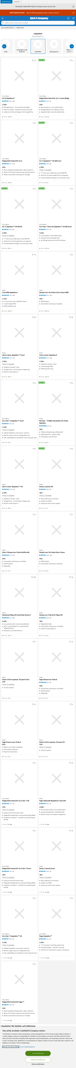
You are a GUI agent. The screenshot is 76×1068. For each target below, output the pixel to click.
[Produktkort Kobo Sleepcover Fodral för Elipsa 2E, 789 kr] (56, 592)
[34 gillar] (71, 577)
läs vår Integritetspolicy (27, 1047)
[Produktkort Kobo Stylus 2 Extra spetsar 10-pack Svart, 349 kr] (19, 657)
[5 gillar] (34, 448)
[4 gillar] (34, 383)
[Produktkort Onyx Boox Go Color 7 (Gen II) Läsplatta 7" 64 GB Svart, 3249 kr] (56, 204)
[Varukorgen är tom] (73, 18)
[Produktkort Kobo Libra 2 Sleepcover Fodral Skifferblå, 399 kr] (19, 530)
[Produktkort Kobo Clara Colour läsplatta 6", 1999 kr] (56, 332)
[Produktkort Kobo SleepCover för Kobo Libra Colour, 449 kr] (56, 530)
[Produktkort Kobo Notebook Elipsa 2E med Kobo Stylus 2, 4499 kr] (19, 592)
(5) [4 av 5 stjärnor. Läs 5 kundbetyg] (50, 618)
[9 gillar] (34, 641)
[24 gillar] (71, 317)
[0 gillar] (71, 383)
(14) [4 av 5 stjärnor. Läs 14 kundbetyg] (51, 555)
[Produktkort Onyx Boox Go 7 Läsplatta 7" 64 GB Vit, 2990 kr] (19, 204)
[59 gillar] (71, 763)
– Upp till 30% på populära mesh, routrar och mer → (35, 13)
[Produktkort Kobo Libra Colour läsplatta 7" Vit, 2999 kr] (19, 464)
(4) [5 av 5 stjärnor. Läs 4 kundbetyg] (50, 682)
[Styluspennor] (54, 46)
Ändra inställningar (38, 1064)
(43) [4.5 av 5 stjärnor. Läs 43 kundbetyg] (13, 295)
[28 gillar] (34, 317)
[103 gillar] (33, 577)
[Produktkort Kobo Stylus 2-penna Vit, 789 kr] (56, 464)
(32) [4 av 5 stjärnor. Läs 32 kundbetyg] (13, 101)
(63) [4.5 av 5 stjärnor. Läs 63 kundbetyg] (51, 358)
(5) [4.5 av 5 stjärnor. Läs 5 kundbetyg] (50, 939)
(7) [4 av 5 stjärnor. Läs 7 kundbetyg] (50, 803)
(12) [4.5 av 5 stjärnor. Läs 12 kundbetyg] (13, 164)
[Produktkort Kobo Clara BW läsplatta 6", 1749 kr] (19, 270)
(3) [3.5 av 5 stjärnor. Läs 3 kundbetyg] (50, 101)
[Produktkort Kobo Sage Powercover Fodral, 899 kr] (19, 719)
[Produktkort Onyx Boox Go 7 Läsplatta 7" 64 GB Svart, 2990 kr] (56, 138)
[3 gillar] (34, 188)
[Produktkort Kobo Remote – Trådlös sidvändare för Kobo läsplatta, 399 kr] (56, 398)
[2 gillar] (34, 123)
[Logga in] (68, 18)
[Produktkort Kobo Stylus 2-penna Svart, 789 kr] (56, 846)
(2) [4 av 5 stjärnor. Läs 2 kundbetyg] (50, 229)
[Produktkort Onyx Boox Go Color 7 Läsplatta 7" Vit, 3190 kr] (19, 913)
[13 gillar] (71, 641)
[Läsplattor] (38, 46)
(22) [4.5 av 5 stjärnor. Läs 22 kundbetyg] (13, 618)
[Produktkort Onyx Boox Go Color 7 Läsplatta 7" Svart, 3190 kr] (19, 398)
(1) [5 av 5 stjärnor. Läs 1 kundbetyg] (50, 426)
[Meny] (2, 18)
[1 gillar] (71, 60)
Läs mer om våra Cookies (11, 1047)
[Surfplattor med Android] (22, 46)
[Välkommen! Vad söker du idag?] (39, 23)
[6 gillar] (71, 254)
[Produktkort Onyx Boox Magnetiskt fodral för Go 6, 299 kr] (19, 138)
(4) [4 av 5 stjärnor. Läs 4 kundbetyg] (13, 423)
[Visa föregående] (4, 46)
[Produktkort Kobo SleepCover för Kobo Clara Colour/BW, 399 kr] (56, 270)
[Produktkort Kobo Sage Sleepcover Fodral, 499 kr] (56, 657)
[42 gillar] (71, 830)
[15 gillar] (34, 254)
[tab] (6, 1)
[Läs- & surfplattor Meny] (15, 28)
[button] (43, 36)
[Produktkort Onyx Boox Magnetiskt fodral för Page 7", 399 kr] (19, 979)
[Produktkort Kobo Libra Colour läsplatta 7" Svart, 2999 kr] (19, 332)
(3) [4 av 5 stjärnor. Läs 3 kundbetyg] (50, 489)
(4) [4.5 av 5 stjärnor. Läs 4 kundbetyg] (13, 803)
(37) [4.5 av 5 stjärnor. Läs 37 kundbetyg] (51, 295)
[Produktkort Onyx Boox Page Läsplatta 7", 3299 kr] (56, 913)
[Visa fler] (72, 46)
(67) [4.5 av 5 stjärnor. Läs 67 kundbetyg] (13, 555)
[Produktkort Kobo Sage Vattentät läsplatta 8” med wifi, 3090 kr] (56, 778)
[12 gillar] (34, 60)
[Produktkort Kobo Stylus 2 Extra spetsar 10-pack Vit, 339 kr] (56, 719)
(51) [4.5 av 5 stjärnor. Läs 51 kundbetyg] (13, 358)
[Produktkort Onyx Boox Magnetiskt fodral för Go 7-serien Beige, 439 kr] (56, 76)
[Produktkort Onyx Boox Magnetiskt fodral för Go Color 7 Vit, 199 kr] (19, 778)
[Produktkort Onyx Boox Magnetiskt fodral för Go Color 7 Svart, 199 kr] (19, 846)
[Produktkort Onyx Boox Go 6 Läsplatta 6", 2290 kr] (19, 76)
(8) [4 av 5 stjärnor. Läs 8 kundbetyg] (50, 164)
